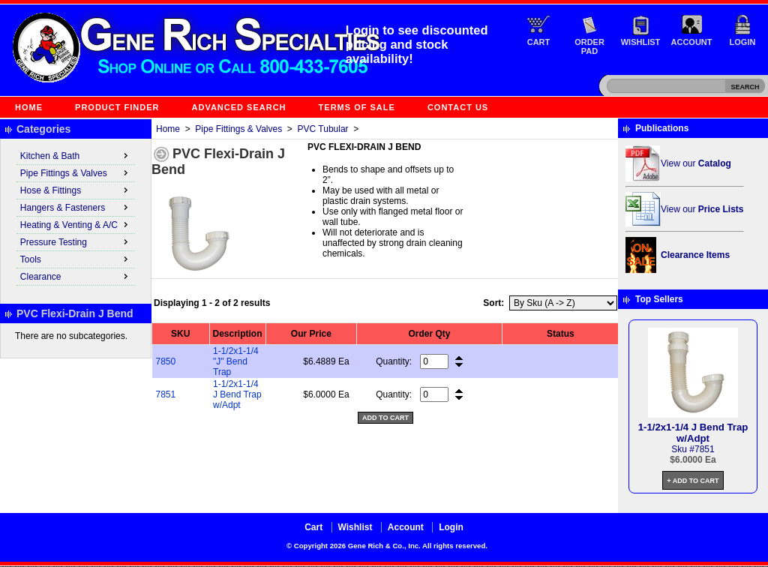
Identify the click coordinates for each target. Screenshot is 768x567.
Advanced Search (239, 107)
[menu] (75, 216)
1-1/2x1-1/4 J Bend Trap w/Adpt (237, 394)
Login (743, 42)
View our (696, 163)
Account (691, 42)
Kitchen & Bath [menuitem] (75, 155)
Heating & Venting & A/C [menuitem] (75, 224)
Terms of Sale (357, 107)
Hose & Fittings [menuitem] (75, 190)
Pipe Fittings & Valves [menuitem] (75, 172)
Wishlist (641, 42)
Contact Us (458, 107)
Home (29, 107)
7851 (166, 394)
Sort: (493, 303)
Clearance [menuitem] (75, 276)
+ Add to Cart (692, 480)
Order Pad (589, 47)
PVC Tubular (323, 129)
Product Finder (117, 107)
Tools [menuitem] (75, 259)
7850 (166, 361)
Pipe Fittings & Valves (238, 129)
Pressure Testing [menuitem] (75, 242)
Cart (538, 42)
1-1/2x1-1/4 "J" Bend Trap (236, 361)
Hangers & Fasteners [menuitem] (75, 207)
